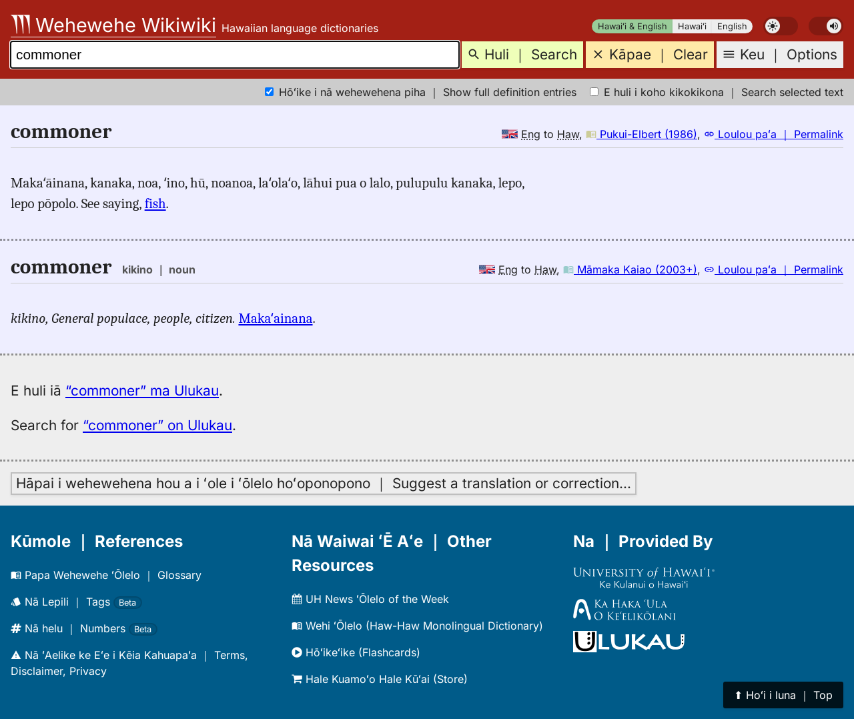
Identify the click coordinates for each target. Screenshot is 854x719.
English (732, 26)
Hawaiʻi (692, 26)
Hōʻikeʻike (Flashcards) (356, 652)
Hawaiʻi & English (632, 26)
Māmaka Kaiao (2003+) (630, 269)
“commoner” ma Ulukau (142, 390)
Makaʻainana (275, 318)
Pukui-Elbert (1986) (641, 134)
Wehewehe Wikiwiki (113, 25)
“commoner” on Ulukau (157, 425)
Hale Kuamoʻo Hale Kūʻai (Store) (380, 679)
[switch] (780, 26)
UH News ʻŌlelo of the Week (370, 599)
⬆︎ (783, 695)
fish (155, 203)
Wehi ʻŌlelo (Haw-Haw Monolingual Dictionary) (417, 625)
